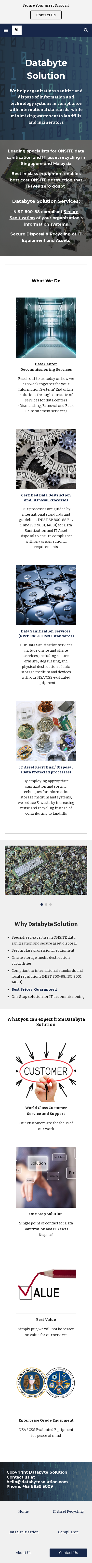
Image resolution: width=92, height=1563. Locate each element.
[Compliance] (68, 1532)
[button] (6, 30)
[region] (46, 12)
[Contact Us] (68, 1552)
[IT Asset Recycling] (68, 1511)
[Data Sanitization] (24, 1532)
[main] (46, 88)
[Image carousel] (46, 876)
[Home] (24, 1511)
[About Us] (24, 1552)
